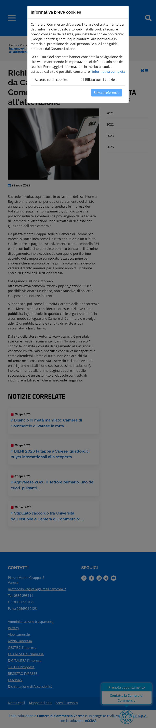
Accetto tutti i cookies (51, 79)
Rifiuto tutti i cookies (100, 79)
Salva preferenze (106, 92)
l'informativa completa (108, 71)
